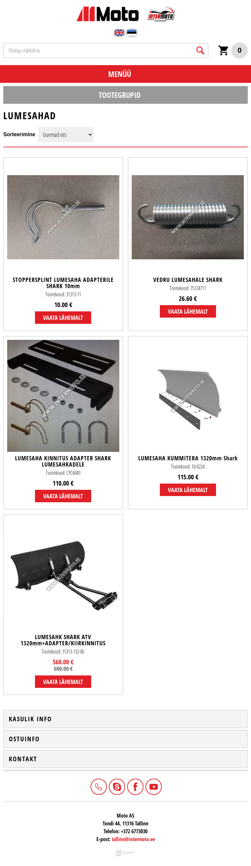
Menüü (119, 73)
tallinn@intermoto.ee (133, 839)
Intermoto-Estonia (116, 786)
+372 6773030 (98, 786)
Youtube (152, 786)
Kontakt (23, 759)
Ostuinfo (24, 739)
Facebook (134, 786)
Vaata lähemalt (63, 318)
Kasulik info (30, 719)
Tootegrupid (120, 94)
